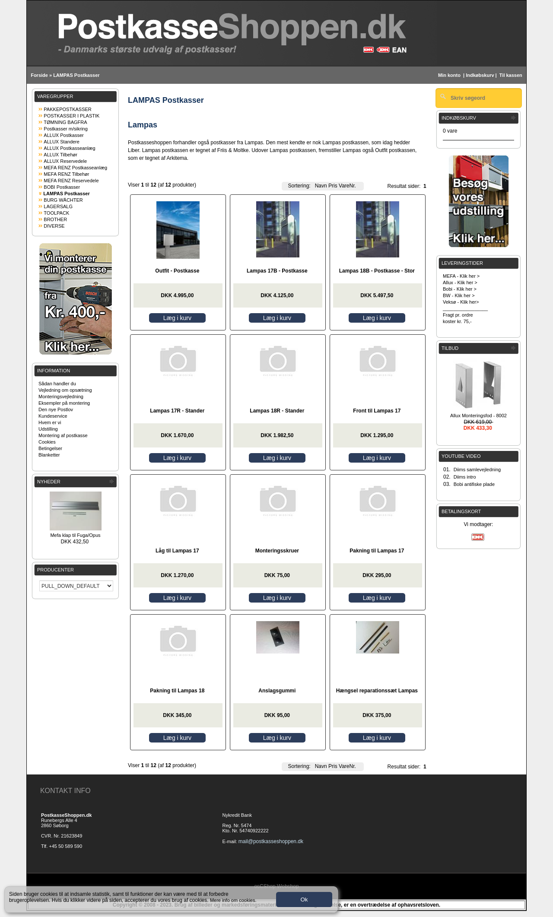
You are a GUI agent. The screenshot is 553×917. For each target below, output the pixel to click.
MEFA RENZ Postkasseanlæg (75, 167)
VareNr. (347, 186)
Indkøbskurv (480, 75)
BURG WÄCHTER (63, 200)
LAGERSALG (58, 206)
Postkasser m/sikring (65, 128)
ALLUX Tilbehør (60, 154)
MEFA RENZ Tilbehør (66, 174)
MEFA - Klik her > (461, 276)
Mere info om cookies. (233, 900)
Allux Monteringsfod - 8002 (478, 415)
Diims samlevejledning (477, 469)
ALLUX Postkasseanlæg (69, 148)
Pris (332, 186)
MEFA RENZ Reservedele (71, 180)
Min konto (449, 75)
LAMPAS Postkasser (76, 75)
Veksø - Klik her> (461, 302)
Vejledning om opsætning (65, 390)
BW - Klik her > (459, 295)
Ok (304, 899)
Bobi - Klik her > (460, 289)
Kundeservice (52, 416)
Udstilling (48, 429)
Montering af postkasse (63, 435)
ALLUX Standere (61, 141)
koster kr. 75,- (457, 321)
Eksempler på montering (64, 403)
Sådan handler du (57, 383)
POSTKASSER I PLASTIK (71, 115)
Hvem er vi (49, 422)
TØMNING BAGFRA (65, 122)
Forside (39, 75)
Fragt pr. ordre (458, 314)
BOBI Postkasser (62, 187)
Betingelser (50, 448)
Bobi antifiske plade (474, 484)
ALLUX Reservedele (65, 161)
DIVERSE (54, 225)
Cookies (47, 441)
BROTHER (55, 219)
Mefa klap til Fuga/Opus (75, 535)
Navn (321, 186)
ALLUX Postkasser (63, 135)
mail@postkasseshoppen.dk (270, 841)
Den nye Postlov (55, 409)
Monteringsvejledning (60, 396)
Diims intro (465, 476)
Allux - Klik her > (460, 282)
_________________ (465, 308)
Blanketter (49, 454)
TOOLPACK (56, 213)
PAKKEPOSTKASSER (67, 109)
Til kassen (511, 75)
